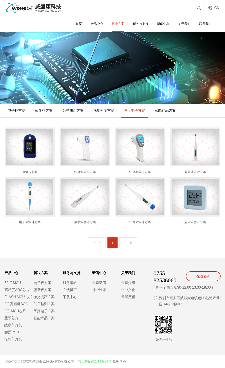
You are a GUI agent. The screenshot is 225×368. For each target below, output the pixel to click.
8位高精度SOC (16, 304)
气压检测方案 (103, 110)
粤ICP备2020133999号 (95, 361)
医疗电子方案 (134, 110)
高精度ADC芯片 (16, 290)
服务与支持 (140, 24)
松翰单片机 (13, 339)
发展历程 (128, 297)
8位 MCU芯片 (15, 311)
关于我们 (184, 24)
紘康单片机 (13, 325)
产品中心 (97, 24)
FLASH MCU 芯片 (18, 297)
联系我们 (205, 24)
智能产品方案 (165, 110)
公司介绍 (128, 283)
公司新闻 (99, 283)
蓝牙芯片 (11, 318)
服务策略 (70, 283)
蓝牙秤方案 (44, 110)
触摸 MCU (12, 332)
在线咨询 (203, 276)
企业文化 (128, 290)
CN (216, 8)
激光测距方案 (72, 110)
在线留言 (70, 290)
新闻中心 (163, 24)
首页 (79, 24)
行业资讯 (99, 290)
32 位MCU (12, 283)
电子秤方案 (16, 110)
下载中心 (70, 297)
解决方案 (118, 24)
